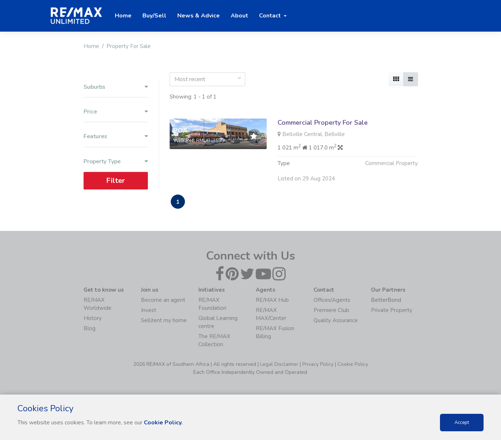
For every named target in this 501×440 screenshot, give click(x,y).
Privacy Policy (318, 364)
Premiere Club (331, 310)
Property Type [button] (116, 161)
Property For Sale (128, 46)
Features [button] (116, 136)
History (93, 318)
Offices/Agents (332, 300)
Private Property (391, 310)
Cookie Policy (353, 364)
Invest (148, 310)
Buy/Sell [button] (154, 16)
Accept (461, 422)
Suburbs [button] (116, 87)
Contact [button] (270, 16)
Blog (90, 328)
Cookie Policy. (163, 423)
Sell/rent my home (164, 320)
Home (91, 46)
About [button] (239, 16)
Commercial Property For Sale (323, 122)
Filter (115, 180)
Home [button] (123, 16)
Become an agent (163, 300)
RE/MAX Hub (272, 300)
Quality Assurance (336, 320)
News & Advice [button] (198, 16)
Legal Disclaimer (279, 364)
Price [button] (116, 111)
